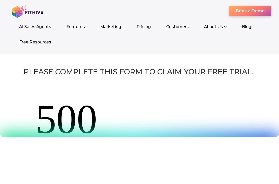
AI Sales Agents (35, 26)
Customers (177, 26)
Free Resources (35, 42)
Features (75, 26)
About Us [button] (215, 26)
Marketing (110, 26)
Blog (246, 26)
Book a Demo (250, 10)
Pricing (144, 26)
